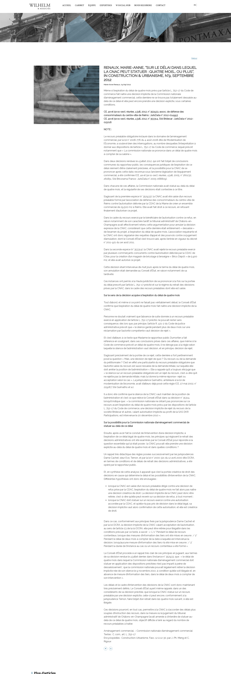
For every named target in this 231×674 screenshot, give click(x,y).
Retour (194, 58)
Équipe (92, 5)
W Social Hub (123, 5)
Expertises (106, 5)
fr (195, 5)
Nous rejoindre (143, 5)
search (191, 5)
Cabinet (79, 5)
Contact (160, 5)
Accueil (66, 5)
